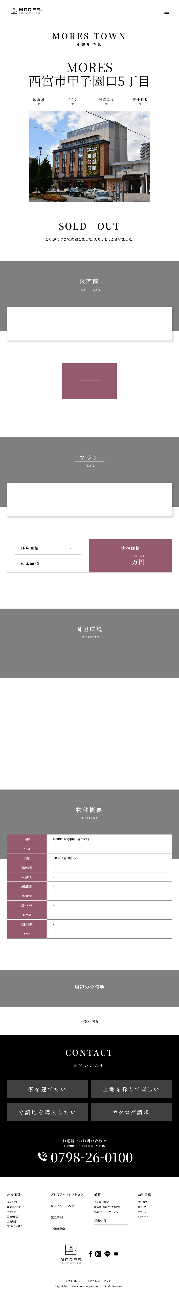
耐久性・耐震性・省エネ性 (107, 1206)
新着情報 (100, 1220)
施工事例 (57, 1217)
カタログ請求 (131, 1112)
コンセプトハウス (63, 1206)
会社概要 (143, 1202)
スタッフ (142, 1206)
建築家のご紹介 (15, 1206)
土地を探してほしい (131, 1089)
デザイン (11, 1211)
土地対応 (12, 1221)
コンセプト (12, 1202)
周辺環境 (106, 99)
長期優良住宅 (101, 1202)
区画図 (39, 99)
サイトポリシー (76, 1281)
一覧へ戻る (89, 1021)
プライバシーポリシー (101, 1281)
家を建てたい (47, 1089)
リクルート (143, 1216)
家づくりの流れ (15, 1226)
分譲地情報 (58, 1229)
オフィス (142, 1211)
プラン (72, 99)
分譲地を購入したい (47, 1112)
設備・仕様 (12, 1216)
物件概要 (140, 99)
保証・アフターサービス (106, 1211)
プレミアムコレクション (67, 1194)
